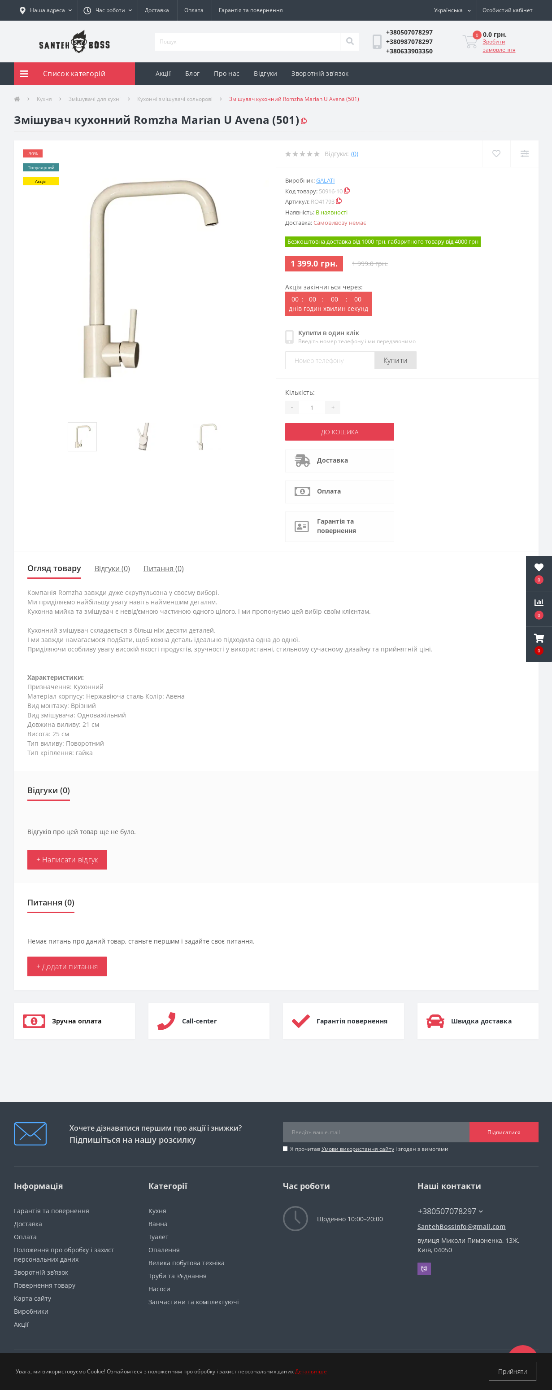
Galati (325, 180)
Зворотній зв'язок (319, 73)
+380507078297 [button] (450, 1211)
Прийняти (512, 1371)
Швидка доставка (481, 1021)
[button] (108, 10)
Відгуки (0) (112, 568)
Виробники (31, 1311)
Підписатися (504, 1132)
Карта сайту (32, 1298)
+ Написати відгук (67, 860)
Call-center (199, 1021)
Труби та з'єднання (177, 1276)
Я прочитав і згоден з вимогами (369, 1149)
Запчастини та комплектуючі (193, 1302)
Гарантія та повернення (251, 10)
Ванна (158, 1224)
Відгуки (265, 73)
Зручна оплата (77, 1021)
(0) (354, 153)
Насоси (159, 1289)
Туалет (158, 1237)
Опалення (164, 1250)
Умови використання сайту (358, 1149)
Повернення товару (44, 1285)
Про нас (226, 73)
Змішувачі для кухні (95, 99)
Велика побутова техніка (186, 1263)
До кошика (339, 432)
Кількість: (300, 392)
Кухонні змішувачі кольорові (175, 99)
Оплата (194, 10)
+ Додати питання (67, 966)
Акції (163, 73)
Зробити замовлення (499, 45)
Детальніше (311, 1371)
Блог (192, 73)
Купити (395, 360)
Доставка (157, 10)
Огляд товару (54, 568)
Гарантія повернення (352, 1021)
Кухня (44, 99)
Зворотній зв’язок (41, 1272)
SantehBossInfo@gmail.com (461, 1226)
